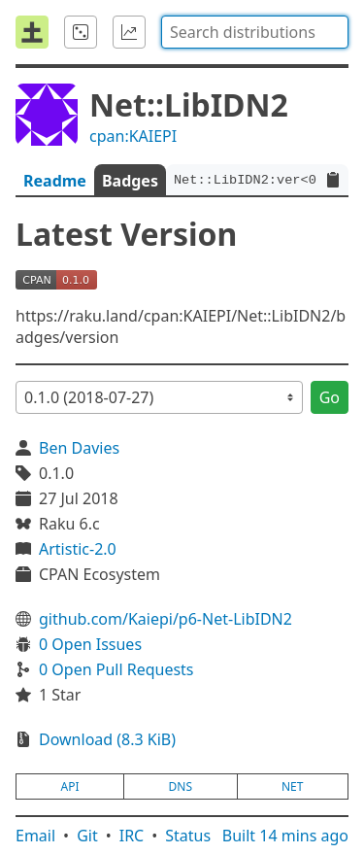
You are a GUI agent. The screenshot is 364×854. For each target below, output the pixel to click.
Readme (54, 180)
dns (180, 786)
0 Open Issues (90, 644)
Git (87, 835)
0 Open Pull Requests (116, 669)
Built (285, 835)
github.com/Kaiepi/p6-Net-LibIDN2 (165, 619)
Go (329, 397)
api (70, 786)
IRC (132, 835)
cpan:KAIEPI (133, 136)
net (292, 786)
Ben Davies (79, 448)
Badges (130, 180)
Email (35, 835)
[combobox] (254, 32)
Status (188, 835)
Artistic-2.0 (77, 549)
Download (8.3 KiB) (107, 739)
